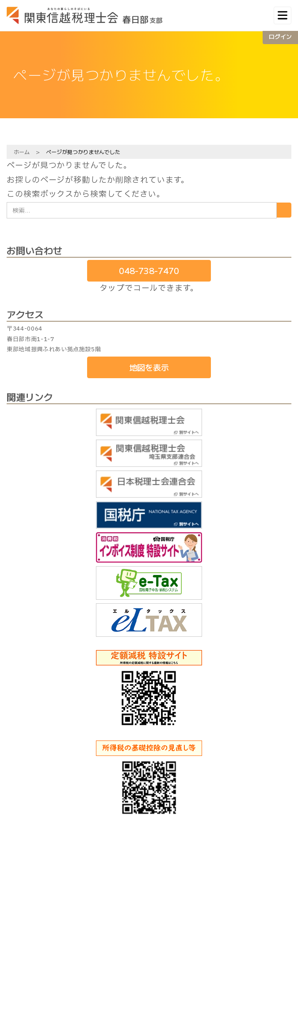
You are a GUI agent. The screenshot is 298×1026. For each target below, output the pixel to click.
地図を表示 (149, 367)
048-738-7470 (149, 270)
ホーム (22, 151)
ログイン (280, 36)
